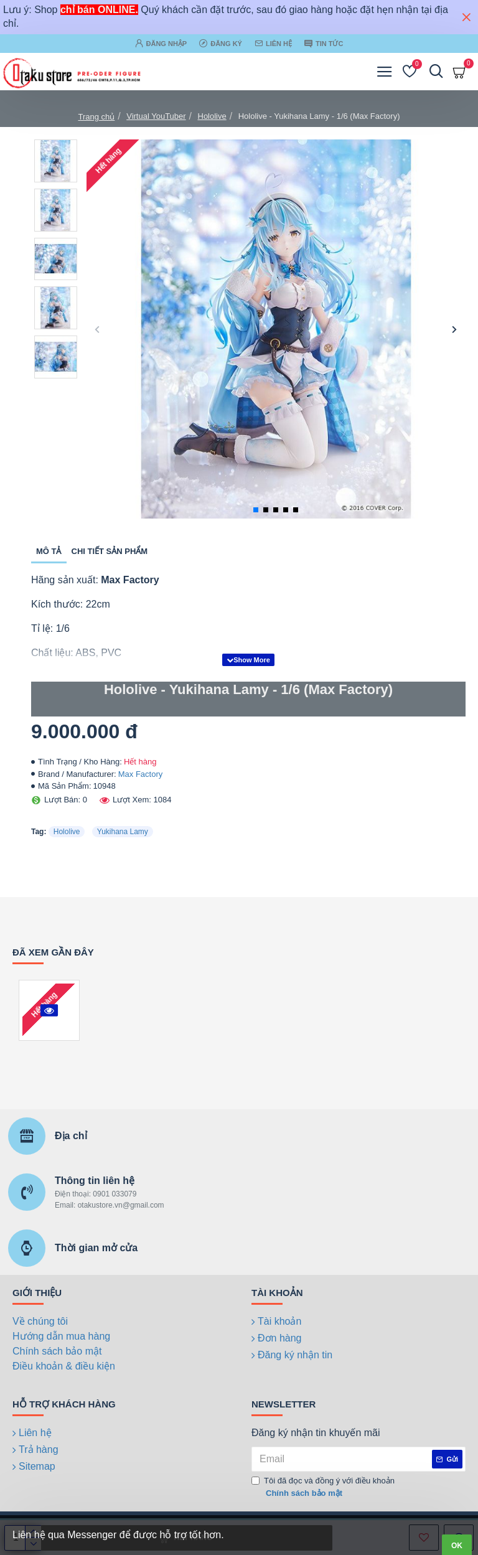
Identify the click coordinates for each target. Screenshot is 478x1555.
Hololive (212, 116)
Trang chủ (96, 116)
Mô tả (49, 551)
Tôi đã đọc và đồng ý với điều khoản (323, 1487)
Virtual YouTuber (155, 116)
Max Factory (140, 774)
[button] (97, 329)
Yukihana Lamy (122, 831)
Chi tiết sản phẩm (110, 551)
